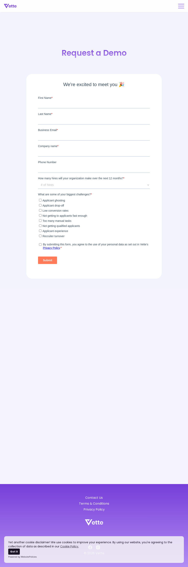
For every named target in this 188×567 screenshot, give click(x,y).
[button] (181, 6)
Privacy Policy (94, 509)
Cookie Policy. (69, 546)
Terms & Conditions (94, 504)
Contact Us (94, 498)
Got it (14, 551)
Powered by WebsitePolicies (22, 556)
